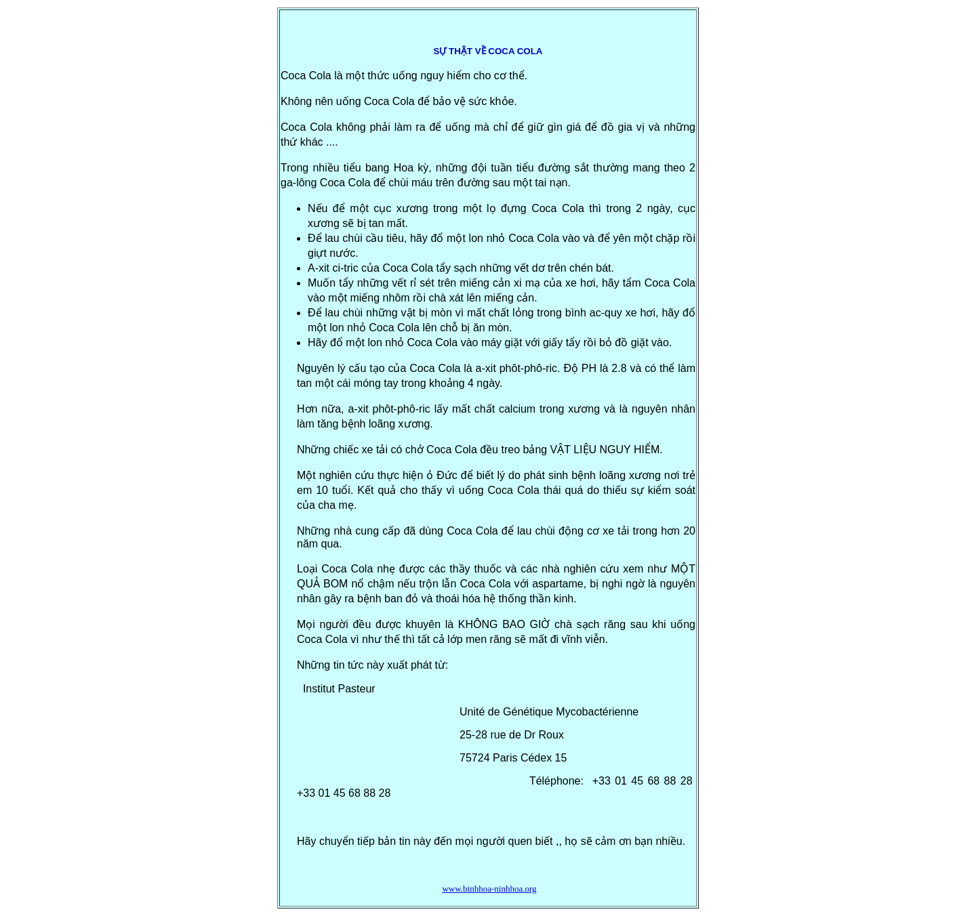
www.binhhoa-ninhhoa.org (489, 888)
